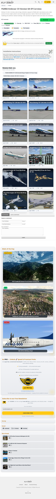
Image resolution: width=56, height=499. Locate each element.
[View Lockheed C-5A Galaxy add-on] (41, 201)
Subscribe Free (28, 413)
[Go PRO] (47, 2)
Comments (15, 28)
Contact (21, 484)
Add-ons (3, 5)
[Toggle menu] (53, 2)
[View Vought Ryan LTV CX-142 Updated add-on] (41, 156)
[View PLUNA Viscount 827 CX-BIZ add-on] (15, 156)
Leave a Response (14, 214)
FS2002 (9, 5)
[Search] (35, 2)
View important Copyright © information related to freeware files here (28, 38)
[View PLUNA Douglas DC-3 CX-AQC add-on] (15, 134)
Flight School (16, 57)
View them (48, 43)
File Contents (25, 28)
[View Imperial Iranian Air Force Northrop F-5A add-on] (15, 179)
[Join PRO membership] (28, 383)
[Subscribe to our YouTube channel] (24, 428)
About (26, 484)
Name (24, 221)
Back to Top (28, 492)
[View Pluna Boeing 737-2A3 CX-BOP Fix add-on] (41, 88)
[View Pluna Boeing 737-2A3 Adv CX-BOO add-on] (41, 111)
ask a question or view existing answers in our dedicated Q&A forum (26, 58)
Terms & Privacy (33, 484)
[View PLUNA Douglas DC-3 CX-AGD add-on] (41, 134)
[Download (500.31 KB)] (47, 19)
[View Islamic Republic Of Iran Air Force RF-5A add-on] (41, 179)
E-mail (24, 224)
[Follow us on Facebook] (6, 428)
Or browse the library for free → (28, 391)
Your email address (28, 406)
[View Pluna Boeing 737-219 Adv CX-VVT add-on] (15, 111)
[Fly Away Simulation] (7, 2)
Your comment (5, 226)
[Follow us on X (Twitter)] (15, 428)
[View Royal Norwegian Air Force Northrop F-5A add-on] (15, 201)
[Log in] (42, 2)
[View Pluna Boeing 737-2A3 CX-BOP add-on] (15, 88)
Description (5, 28)
